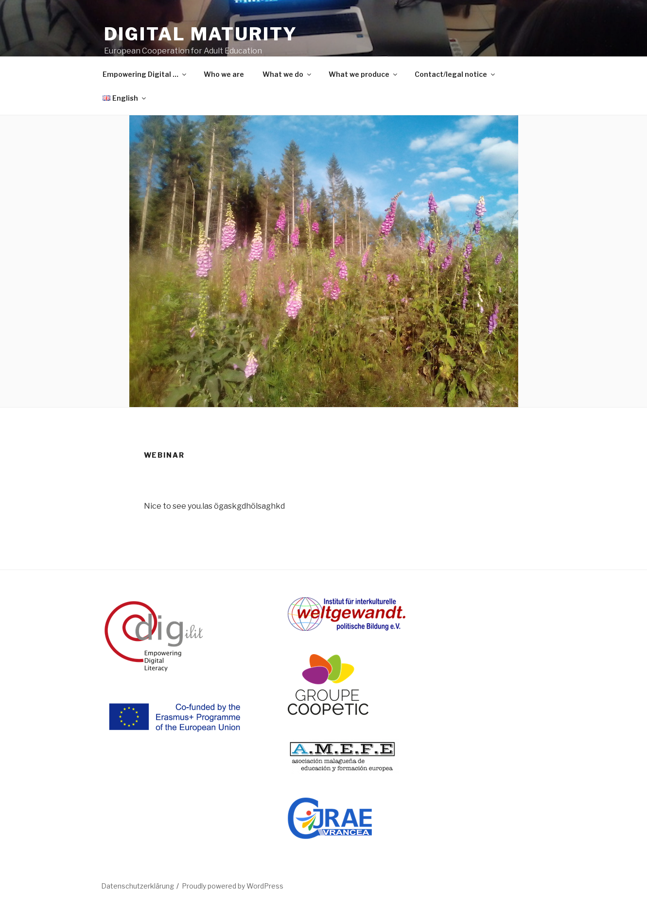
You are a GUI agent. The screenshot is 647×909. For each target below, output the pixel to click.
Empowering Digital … (145, 74)
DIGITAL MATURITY (200, 34)
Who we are (224, 74)
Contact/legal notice (455, 74)
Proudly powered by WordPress (232, 886)
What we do (287, 74)
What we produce (364, 74)
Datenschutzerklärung (137, 886)
